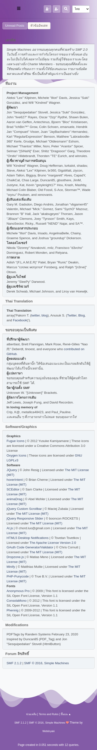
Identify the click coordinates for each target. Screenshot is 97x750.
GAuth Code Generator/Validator (30, 547)
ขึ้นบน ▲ (66, 714)
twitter (35, 315)
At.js (10, 528)
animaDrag (14, 499)
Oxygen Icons (16, 455)
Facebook (20, 320)
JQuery (12, 470)
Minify (11, 566)
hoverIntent (15, 480)
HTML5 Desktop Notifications (28, 538)
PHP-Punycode (18, 576)
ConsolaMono (16, 600)
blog (45, 315)
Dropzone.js (15, 557)
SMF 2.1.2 (14, 663)
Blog (81, 315)
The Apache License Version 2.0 (53, 543)
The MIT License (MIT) (32, 513)
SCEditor (13, 489)
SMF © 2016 (33, 663)
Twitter (72, 315)
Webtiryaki (48, 731)
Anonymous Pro (18, 591)
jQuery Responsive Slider (25, 518)
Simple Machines (56, 663)
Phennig (12, 610)
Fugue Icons (15, 441)
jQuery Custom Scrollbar (24, 509)
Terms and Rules (49, 714)
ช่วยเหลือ (31, 714)
